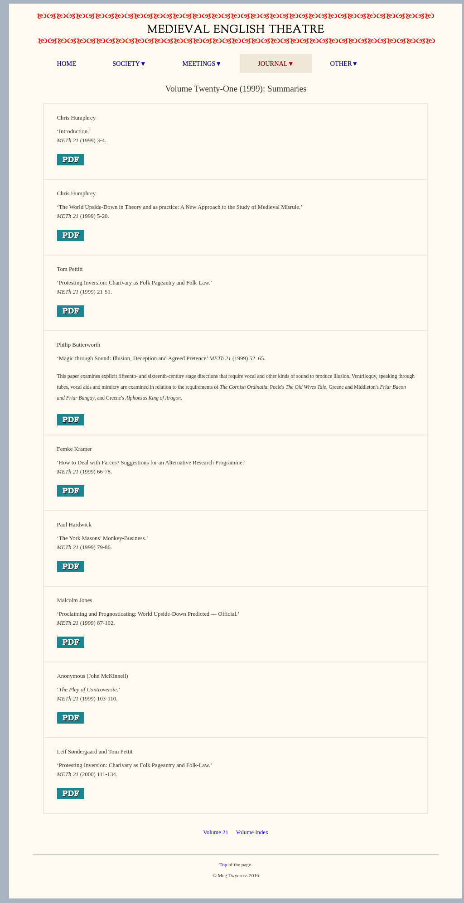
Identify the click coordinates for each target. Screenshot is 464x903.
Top (223, 864)
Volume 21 (215, 832)
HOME (66, 63)
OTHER (344, 63)
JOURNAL (276, 63)
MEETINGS (202, 63)
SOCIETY (129, 63)
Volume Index (252, 832)
